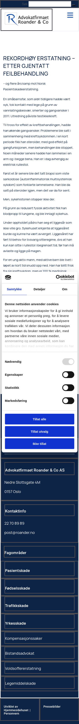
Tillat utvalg (39, 431)
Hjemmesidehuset (16, 710)
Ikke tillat (39, 443)
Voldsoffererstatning (23, 668)
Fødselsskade (17, 588)
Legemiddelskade (20, 683)
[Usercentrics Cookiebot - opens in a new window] (56, 277)
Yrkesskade (15, 623)
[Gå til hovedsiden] (26, 25)
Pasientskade (17, 570)
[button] (73, 5)
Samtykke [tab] (14, 289)
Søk (25, 4)
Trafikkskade (16, 605)
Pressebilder (51, 706)
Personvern (11, 713)
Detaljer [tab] (40, 289)
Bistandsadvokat (19, 653)
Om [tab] (64, 289)
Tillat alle (39, 419)
